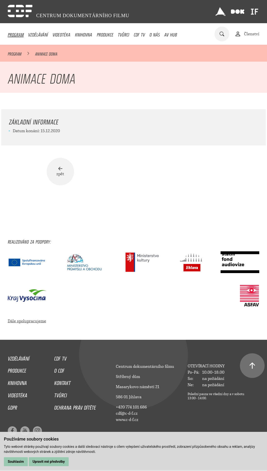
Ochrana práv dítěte (75, 407)
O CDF (59, 371)
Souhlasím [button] (16, 462)
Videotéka (61, 33)
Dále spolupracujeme (27, 322)
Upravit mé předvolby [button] (49, 462)
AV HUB (170, 33)
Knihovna (83, 33)
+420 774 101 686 (131, 408)
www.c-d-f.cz (127, 420)
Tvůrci (123, 33)
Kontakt (62, 383)
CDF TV (139, 33)
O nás (154, 33)
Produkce (105, 33)
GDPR (12, 407)
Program (16, 33)
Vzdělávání (38, 33)
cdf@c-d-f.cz (127, 414)
